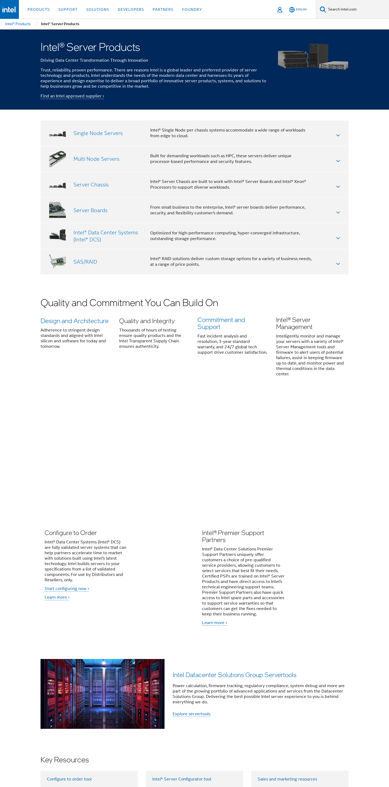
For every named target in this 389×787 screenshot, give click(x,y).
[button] (194, 340)
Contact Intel (137, 703)
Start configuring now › (67, 471)
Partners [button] (163, 9)
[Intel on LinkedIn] (110, 722)
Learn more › (57, 480)
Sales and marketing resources (287, 661)
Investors (190, 703)
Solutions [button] (97, 9)
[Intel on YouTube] (124, 722)
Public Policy (313, 703)
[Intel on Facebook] (84, 722)
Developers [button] (131, 9)
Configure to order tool (69, 661)
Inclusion (286, 703)
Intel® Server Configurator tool (181, 661)
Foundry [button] (192, 9)
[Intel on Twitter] (97, 722)
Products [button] (39, 9)
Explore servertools (191, 596)
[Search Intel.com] (357, 9)
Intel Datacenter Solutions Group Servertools (234, 557)
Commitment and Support (221, 324)
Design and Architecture (75, 320)
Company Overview (101, 703)
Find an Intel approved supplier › (72, 96)
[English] (298, 9)
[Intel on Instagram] (137, 722)
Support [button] (68, 9)
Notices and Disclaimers (289, 760)
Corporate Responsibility (249, 703)
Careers (211, 703)
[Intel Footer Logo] (51, 735)
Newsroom (165, 703)
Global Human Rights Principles (263, 764)
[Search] (323, 9)
